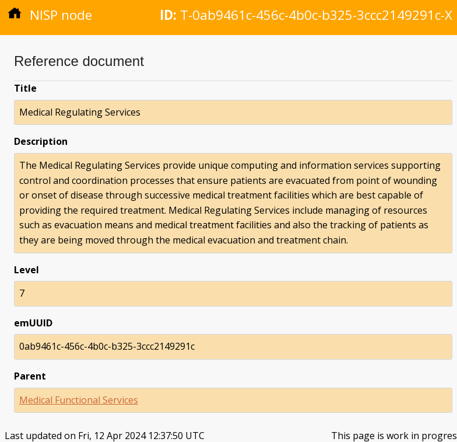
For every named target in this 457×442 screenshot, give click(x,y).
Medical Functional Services (78, 400)
